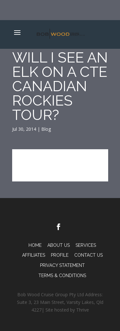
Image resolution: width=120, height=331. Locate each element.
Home (35, 245)
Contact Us (88, 255)
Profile (59, 255)
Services (86, 245)
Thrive (82, 310)
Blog (46, 129)
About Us (58, 245)
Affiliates (33, 255)
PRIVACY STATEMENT (62, 265)
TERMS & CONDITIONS (62, 275)
